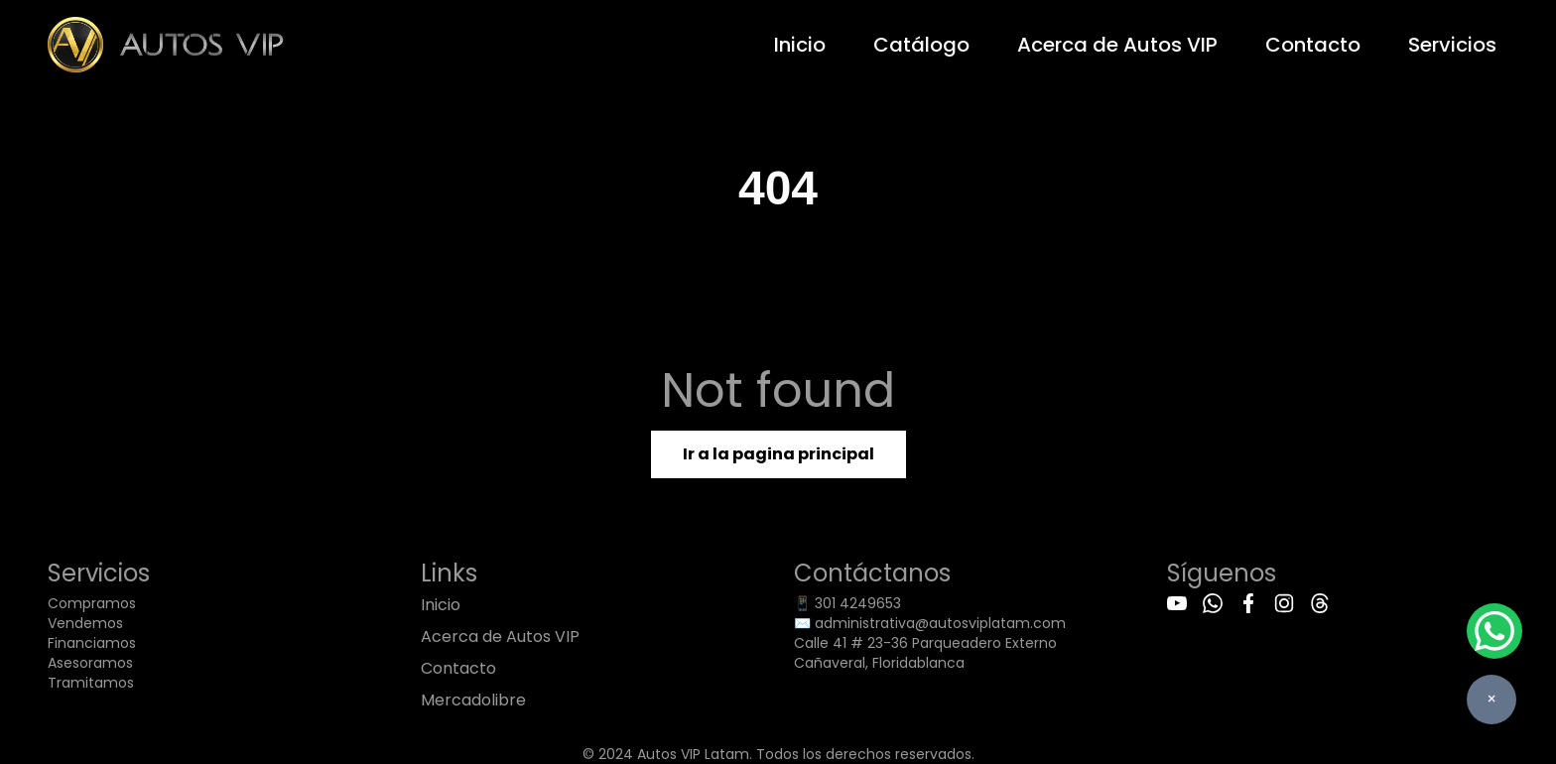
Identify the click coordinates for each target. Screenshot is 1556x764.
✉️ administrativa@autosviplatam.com (930, 623)
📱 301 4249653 (847, 603)
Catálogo (921, 45)
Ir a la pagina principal (778, 454)
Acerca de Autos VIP (1117, 45)
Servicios (1452, 45)
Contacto (1313, 45)
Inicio (800, 45)
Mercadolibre (473, 700)
